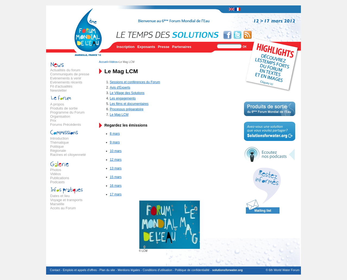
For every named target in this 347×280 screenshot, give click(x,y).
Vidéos (55, 174)
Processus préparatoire (126, 109)
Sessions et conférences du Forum (135, 82)
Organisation (60, 116)
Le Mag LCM (119, 115)
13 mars (115, 168)
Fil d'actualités (61, 86)
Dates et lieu (60, 196)
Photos (55, 170)
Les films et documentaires (129, 104)
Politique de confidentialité (192, 270)
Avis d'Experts (120, 87)
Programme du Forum (67, 112)
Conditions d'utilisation (157, 270)
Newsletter (58, 90)
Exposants (146, 47)
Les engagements (123, 98)
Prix (53, 120)
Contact (55, 270)
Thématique (59, 142)
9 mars (115, 142)
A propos (57, 104)
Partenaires (181, 47)
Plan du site (107, 270)
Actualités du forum (65, 70)
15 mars (115, 177)
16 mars (115, 186)
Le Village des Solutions (127, 93)
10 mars (115, 151)
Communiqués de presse (69, 74)
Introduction (59, 138)
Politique (57, 146)
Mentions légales (129, 270)
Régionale (58, 151)
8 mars (115, 134)
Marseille (57, 204)
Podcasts (57, 182)
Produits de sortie (64, 108)
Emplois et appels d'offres (80, 270)
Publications (59, 178)
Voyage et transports (66, 200)
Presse (163, 47)
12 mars (115, 160)
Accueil (103, 61)
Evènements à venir (65, 78)
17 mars (115, 194)
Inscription (125, 47)
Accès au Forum (63, 208)
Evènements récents (66, 82)
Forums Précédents (65, 125)
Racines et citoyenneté (68, 155)
